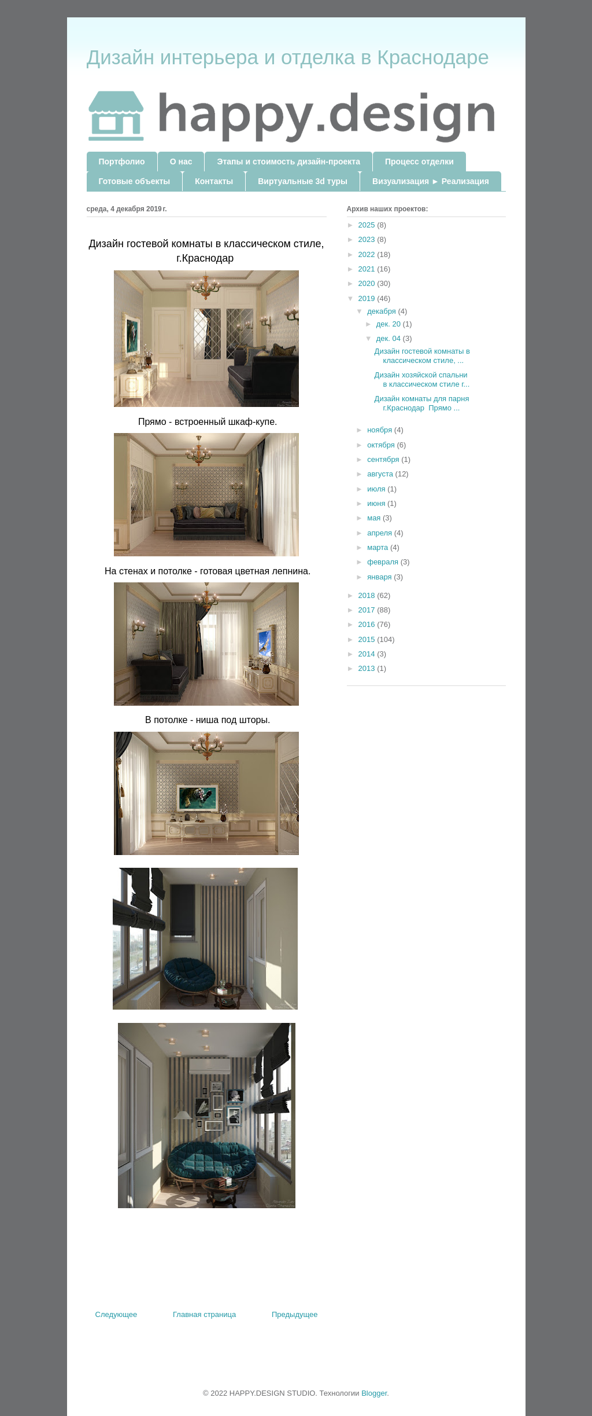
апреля (380, 533)
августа (381, 473)
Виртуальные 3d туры (302, 181)
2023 (368, 239)
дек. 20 (389, 324)
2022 (368, 254)
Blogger (374, 1393)
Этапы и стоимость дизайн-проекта (288, 161)
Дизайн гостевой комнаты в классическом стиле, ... (422, 356)
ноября (380, 429)
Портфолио (122, 161)
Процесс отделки (419, 161)
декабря (382, 311)
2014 (368, 654)
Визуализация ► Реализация (430, 181)
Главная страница (204, 1314)
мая (375, 517)
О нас (181, 161)
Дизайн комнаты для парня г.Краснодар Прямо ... (422, 403)
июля (377, 489)
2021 (368, 269)
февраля (384, 561)
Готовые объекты (135, 181)
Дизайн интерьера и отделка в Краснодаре (288, 57)
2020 (368, 283)
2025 (368, 225)
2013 (368, 668)
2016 (368, 624)
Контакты (214, 181)
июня (377, 503)
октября (382, 445)
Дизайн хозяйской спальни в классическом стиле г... (422, 379)
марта (378, 547)
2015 (368, 639)
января (380, 577)
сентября (384, 459)
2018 (368, 595)
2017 (368, 610)
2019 (368, 298)
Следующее (116, 1314)
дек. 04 (389, 338)
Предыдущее (295, 1314)
